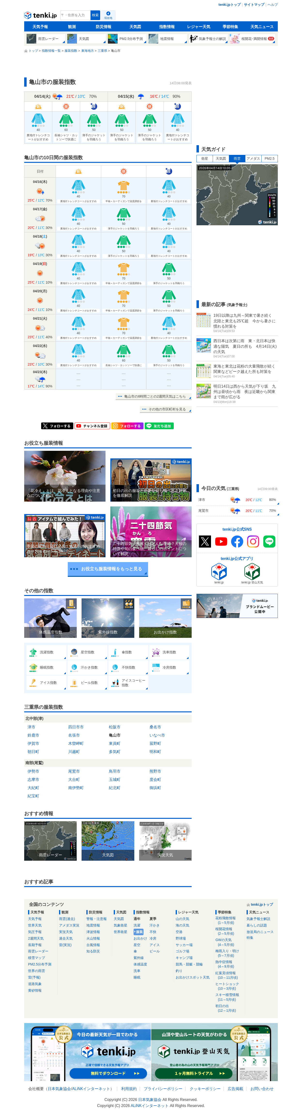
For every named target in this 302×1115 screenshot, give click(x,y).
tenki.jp (41, 16)
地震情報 (93, 925)
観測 (72, 27)
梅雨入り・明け (229, 953)
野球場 (181, 938)
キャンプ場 (184, 958)
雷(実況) (65, 945)
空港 (179, 932)
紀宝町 (33, 796)
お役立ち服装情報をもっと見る (111, 568)
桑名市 (155, 727)
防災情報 (103, 27)
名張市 (74, 735)
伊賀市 (33, 743)
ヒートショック (229, 986)
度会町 (155, 779)
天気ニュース (262, 27)
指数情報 (167, 27)
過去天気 (66, 938)
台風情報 (93, 945)
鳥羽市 (115, 771)
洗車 (137, 971)
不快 (153, 932)
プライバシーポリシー (163, 1089)
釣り (179, 971)
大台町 (74, 779)
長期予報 (35, 945)
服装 (139, 932)
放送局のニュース (260, 932)
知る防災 (93, 951)
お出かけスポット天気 (193, 977)
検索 (95, 15)
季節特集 (230, 27)
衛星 (204, 158)
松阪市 (115, 727)
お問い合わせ (262, 1089)
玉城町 (115, 779)
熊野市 (155, 771)
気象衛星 (120, 925)
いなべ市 (157, 735)
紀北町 (115, 788)
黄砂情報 (35, 990)
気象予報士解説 (258, 919)
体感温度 (140, 964)
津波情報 (93, 932)
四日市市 (76, 727)
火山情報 (93, 938)
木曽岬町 (76, 743)
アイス (155, 945)
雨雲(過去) (67, 919)
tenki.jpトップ (230, 5)
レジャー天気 (198, 27)
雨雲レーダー (38, 951)
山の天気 (182, 919)
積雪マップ (36, 958)
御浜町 (155, 788)
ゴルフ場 (182, 951)
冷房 (153, 938)
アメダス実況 (69, 925)
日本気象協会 (59, 1089)
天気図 (135, 27)
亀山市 (115, 735)
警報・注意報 (96, 919)
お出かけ (140, 938)
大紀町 (33, 788)
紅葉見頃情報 (229, 975)
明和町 (155, 752)
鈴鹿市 (33, 735)
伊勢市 (33, 771)
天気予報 (40, 27)
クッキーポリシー (205, 1089)
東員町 (115, 743)
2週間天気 (36, 938)
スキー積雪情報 (229, 997)
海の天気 (182, 925)
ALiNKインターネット (91, 1089)
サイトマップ (254, 5)
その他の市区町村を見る (167, 409)
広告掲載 (235, 1089)
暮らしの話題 (257, 925)
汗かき (155, 925)
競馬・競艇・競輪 (189, 964)
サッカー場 (184, 945)
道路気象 (35, 984)
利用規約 (129, 1089)
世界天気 (35, 925)
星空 (137, 945)
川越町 (74, 752)
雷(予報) (34, 977)
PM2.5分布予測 (39, 964)
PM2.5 (269, 158)
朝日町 (33, 752)
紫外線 (139, 958)
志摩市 (33, 779)
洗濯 (137, 925)
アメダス (253, 158)
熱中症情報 (229, 964)
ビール (155, 951)
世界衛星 (120, 932)
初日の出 (229, 1008)
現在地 (108, 17)
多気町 (115, 752)
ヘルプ (273, 5)
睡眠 (137, 977)
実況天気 (66, 932)
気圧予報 (35, 932)
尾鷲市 (74, 771)
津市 (31, 727)
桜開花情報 (229, 931)
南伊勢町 (76, 788)
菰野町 (155, 743)
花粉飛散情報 (229, 920)
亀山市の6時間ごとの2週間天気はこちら (155, 396)
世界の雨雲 (36, 971)
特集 (250, 938)
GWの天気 (229, 942)
